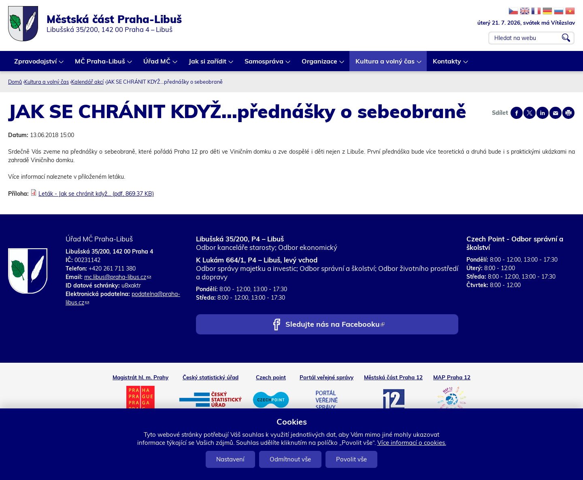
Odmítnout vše (290, 459)
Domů (15, 81)
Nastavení (230, 459)
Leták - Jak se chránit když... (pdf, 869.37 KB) (96, 193)
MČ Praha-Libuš (100, 64)
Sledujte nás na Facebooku (335, 324)
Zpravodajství (36, 64)
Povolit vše (351, 459)
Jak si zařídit (208, 64)
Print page (568, 113)
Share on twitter (529, 113)
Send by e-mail (555, 113)
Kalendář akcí (87, 81)
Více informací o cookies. (411, 442)
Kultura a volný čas (385, 64)
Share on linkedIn (542, 113)
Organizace (320, 64)
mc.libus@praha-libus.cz (117, 277)
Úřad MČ (157, 64)
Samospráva (264, 64)
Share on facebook (517, 113)
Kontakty (447, 64)
